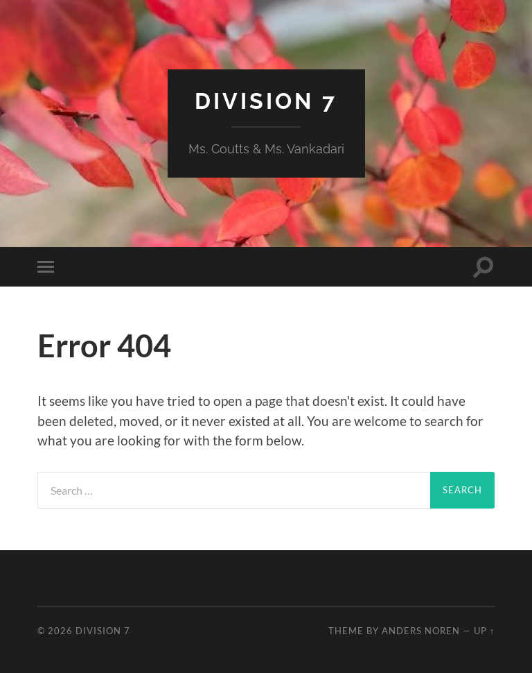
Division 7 (266, 101)
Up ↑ (484, 630)
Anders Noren (421, 630)
